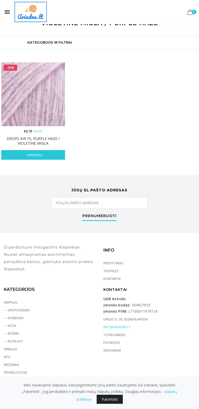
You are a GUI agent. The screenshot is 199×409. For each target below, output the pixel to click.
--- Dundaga (14, 318)
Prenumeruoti (99, 216)
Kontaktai (111, 279)
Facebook (111, 342)
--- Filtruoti (13, 341)
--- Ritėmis (11, 333)
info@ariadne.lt (117, 327)
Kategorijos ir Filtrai (49, 42)
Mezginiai (11, 365)
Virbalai (10, 349)
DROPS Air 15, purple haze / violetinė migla (33, 141)
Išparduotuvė (15, 372)
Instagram (112, 350)
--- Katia (10, 326)
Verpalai (10, 302)
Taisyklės (110, 271)
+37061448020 (114, 335)
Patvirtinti (110, 399)
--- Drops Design (17, 310)
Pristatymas (113, 263)
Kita (7, 357)
